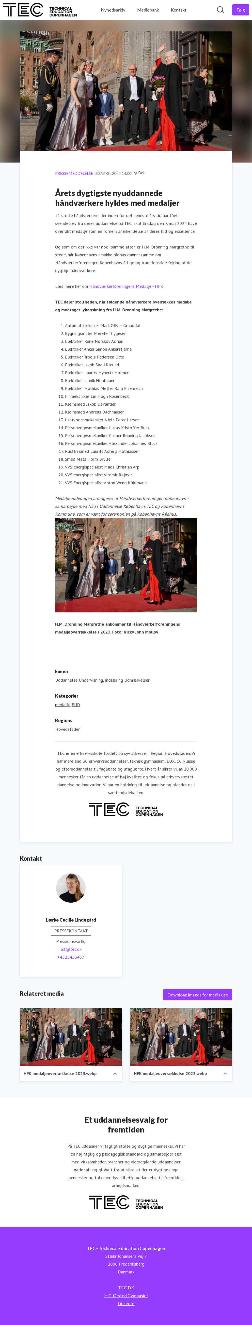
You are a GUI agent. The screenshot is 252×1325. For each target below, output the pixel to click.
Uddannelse (66, 680)
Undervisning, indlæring (101, 680)
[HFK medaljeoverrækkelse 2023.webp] (71, 1037)
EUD (76, 704)
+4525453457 (70, 957)
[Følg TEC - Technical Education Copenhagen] (240, 9)
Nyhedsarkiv (113, 10)
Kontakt (179, 10)
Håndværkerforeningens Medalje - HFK (126, 286)
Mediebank (148, 10)
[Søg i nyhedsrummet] (220, 10)
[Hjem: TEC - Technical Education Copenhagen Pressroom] (40, 10)
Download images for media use (197, 994)
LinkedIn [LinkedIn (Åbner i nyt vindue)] (126, 1303)
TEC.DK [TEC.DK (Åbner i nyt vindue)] (126, 1287)
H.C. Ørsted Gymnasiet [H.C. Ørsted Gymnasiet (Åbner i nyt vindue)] (126, 1295)
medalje (62, 704)
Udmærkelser (137, 680)
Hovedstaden (67, 729)
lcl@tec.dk (71, 949)
